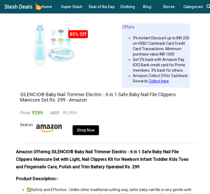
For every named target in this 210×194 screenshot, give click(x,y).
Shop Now (73, 135)
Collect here (159, 81)
